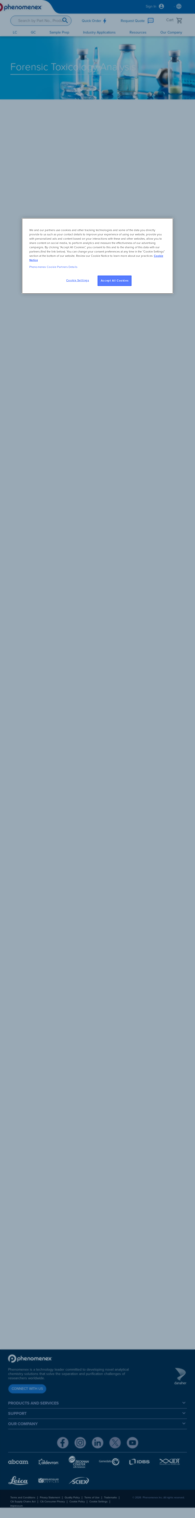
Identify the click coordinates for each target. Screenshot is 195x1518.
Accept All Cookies (114, 280)
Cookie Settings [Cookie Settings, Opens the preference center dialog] (77, 280)
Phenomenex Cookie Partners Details (53, 267)
